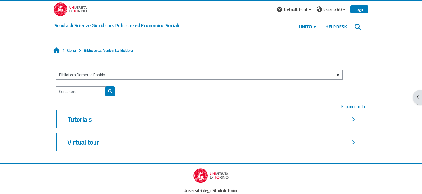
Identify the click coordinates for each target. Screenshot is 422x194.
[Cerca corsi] (81, 91)
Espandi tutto (353, 106)
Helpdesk (336, 26)
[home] (116, 26)
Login (359, 9)
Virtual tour (83, 142)
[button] (294, 9)
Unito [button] (305, 26)
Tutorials (79, 119)
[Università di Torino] (70, 8)
